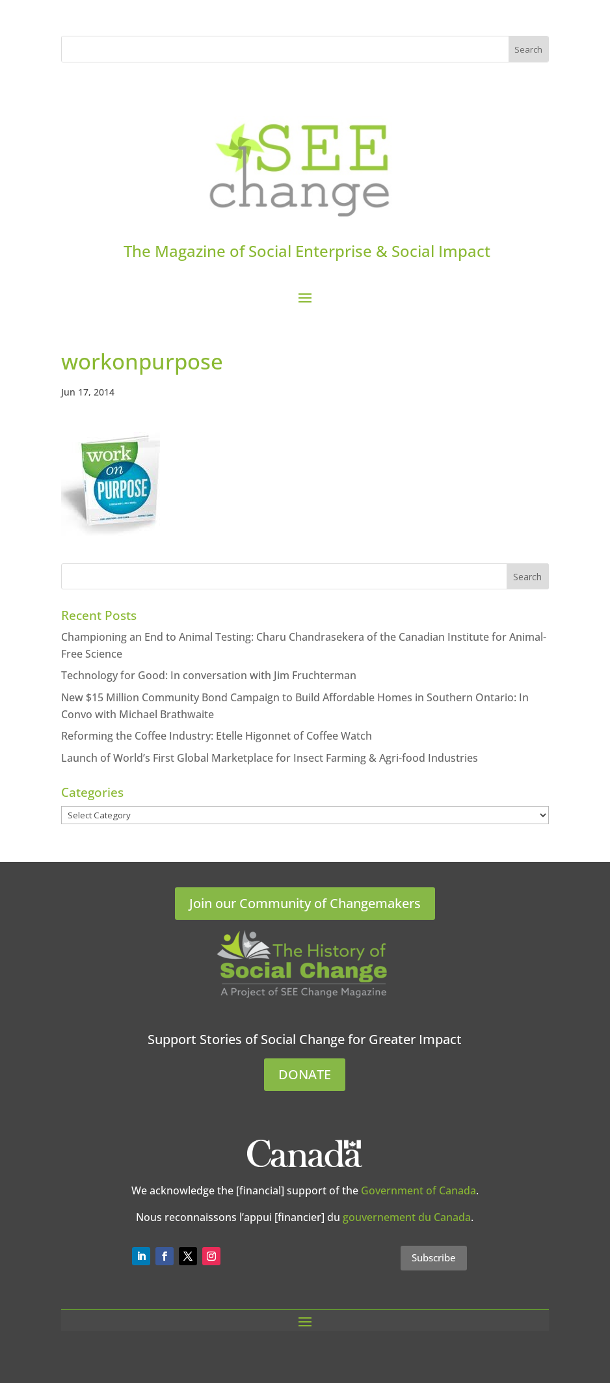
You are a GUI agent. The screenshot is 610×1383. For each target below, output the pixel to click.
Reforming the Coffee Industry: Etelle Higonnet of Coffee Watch (216, 736)
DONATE (304, 1074)
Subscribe (434, 1257)
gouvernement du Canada (407, 1217)
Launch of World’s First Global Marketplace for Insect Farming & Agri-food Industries (269, 758)
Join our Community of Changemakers (305, 903)
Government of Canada (418, 1190)
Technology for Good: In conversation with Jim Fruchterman (208, 675)
